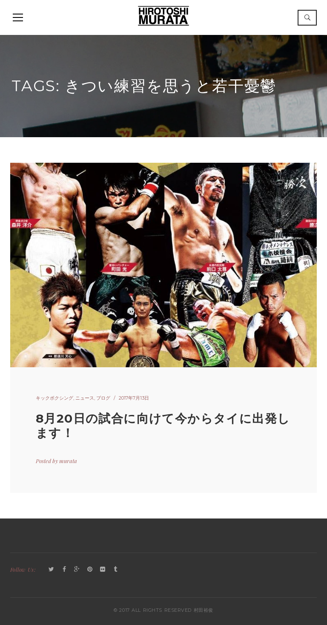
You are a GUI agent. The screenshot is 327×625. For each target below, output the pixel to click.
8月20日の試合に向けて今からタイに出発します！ (163, 425)
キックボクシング (54, 398)
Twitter (51, 570)
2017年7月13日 (134, 398)
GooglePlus (77, 570)
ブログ (103, 398)
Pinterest (90, 570)
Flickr (103, 570)
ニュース (84, 398)
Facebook (64, 570)
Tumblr (115, 570)
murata (68, 460)
